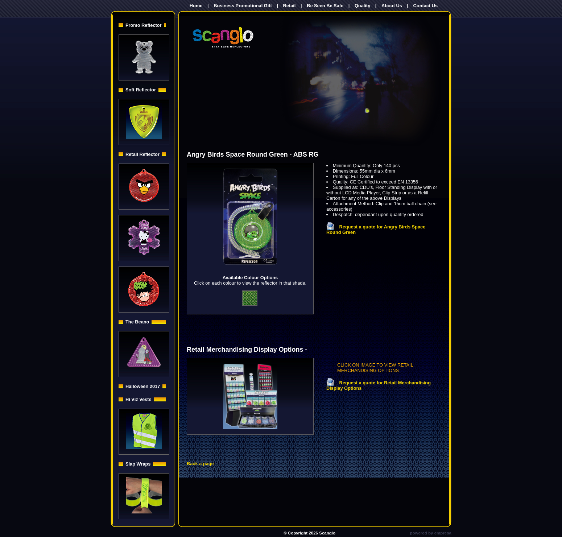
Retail (289, 5)
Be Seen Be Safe (325, 5)
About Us (391, 5)
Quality (362, 5)
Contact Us (425, 5)
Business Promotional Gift (243, 5)
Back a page (200, 463)
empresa (442, 533)
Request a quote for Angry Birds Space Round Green (375, 229)
